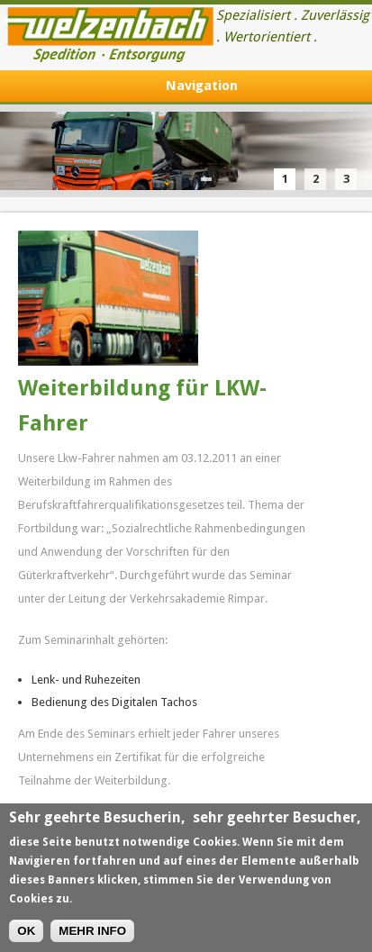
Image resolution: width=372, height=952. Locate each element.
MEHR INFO (92, 933)
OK (26, 933)
